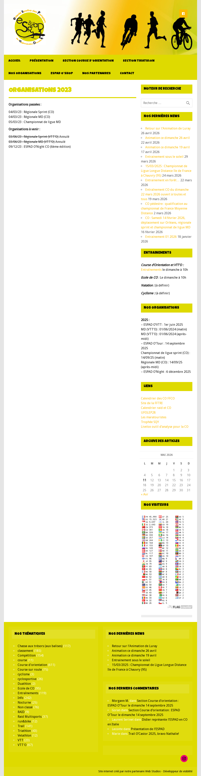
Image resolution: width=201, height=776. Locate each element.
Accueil (14, 61)
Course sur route (30, 669)
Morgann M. (120, 701)
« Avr (144, 494)
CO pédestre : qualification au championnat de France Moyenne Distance (164, 208)
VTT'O (22, 745)
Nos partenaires (96, 73)
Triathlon (24, 731)
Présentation (41, 61)
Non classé (25, 707)
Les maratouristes (153, 417)
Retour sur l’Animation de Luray (168, 128)
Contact (127, 73)
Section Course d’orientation (88, 61)
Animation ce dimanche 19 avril (167, 147)
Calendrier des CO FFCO (158, 398)
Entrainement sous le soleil (164, 157)
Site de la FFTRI (152, 403)
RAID (21, 712)
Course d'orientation (32, 665)
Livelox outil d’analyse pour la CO (164, 427)
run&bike (24, 721)
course (22, 660)
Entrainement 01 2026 (161, 237)
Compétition (27, 655)
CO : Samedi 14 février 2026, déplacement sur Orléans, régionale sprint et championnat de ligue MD (166, 222)
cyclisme (24, 674)
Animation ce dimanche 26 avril (167, 138)
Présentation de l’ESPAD (147, 729)
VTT (20, 740)
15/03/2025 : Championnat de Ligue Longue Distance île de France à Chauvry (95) (166, 170)
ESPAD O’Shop (62, 73)
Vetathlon (24, 735)
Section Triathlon (138, 61)
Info (20, 698)
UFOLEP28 (148, 412)
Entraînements (151, 270)
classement (25, 651)
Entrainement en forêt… (162, 180)
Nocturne (24, 702)
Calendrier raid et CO (156, 408)
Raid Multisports (30, 717)
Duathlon (24, 684)
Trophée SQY (150, 422)
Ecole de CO (26, 688)
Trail (21, 726)
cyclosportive (27, 679)
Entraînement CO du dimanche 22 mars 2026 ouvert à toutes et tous (165, 194)
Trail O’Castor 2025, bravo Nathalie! (153, 734)
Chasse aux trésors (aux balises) (40, 646)
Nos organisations (24, 73)
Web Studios (153, 771)
